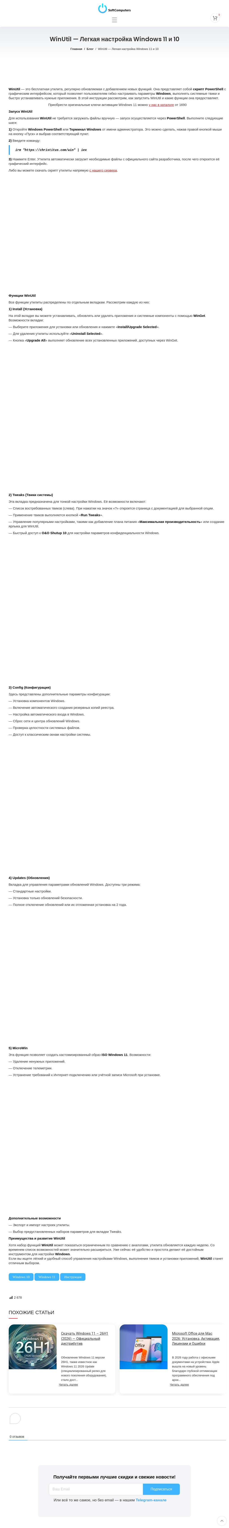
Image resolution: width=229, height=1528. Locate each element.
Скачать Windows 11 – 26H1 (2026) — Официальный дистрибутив (84, 1338)
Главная (76, 49)
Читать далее (68, 1384)
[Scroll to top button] (221, 1520)
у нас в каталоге (161, 105)
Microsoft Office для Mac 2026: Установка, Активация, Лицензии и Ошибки (196, 1338)
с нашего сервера (103, 170)
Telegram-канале (151, 1500)
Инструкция (72, 1277)
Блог (90, 49)
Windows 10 (21, 1277)
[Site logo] (114, 7)
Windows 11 (46, 1277)
